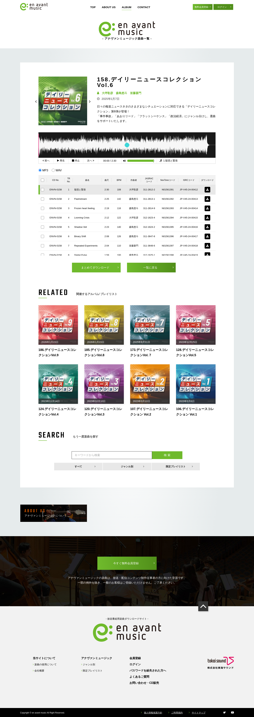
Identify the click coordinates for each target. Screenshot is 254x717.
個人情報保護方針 (153, 712)
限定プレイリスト (176, 466)
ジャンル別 (127, 466)
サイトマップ (198, 712)
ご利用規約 (177, 712)
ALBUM (126, 7)
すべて (78, 466)
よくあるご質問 (139, 676)
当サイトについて (44, 658)
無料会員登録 (201, 7)
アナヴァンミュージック (96, 658)
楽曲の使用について (45, 664)
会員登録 (135, 658)
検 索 (167, 455)
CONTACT (144, 7)
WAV (59, 170)
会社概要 (39, 670)
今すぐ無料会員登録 (126, 563)
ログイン (222, 7)
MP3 (45, 170)
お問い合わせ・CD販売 (144, 682)
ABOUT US (109, 7)
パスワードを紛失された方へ (147, 670)
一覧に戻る (150, 267)
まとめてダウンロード (95, 267)
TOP (93, 7)
